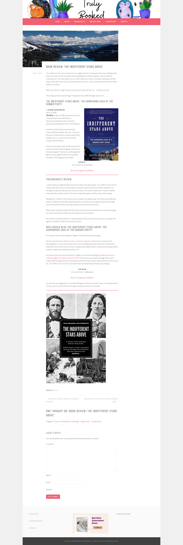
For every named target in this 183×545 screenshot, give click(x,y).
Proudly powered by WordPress (78, 541)
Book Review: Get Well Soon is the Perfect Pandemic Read (101, 400)
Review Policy (79, 21)
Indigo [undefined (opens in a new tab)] (80, 170)
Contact (124, 21)
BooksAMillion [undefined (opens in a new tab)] (89, 170)
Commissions (111, 21)
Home (57, 21)
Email (48, 482)
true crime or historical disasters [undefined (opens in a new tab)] (79, 241)
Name (49, 475)
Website (49, 489)
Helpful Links (95, 21)
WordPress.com (111, 541)
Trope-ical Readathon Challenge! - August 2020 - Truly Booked (77, 421)
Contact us (32, 528)
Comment (50, 445)
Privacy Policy (33, 514)
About (67, 21)
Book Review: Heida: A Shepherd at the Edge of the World (62, 400)
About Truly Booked (35, 521)
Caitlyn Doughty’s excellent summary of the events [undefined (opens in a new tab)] (65, 258)
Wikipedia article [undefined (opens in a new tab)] (106, 255)
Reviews (55, 390)
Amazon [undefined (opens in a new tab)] (74, 170)
